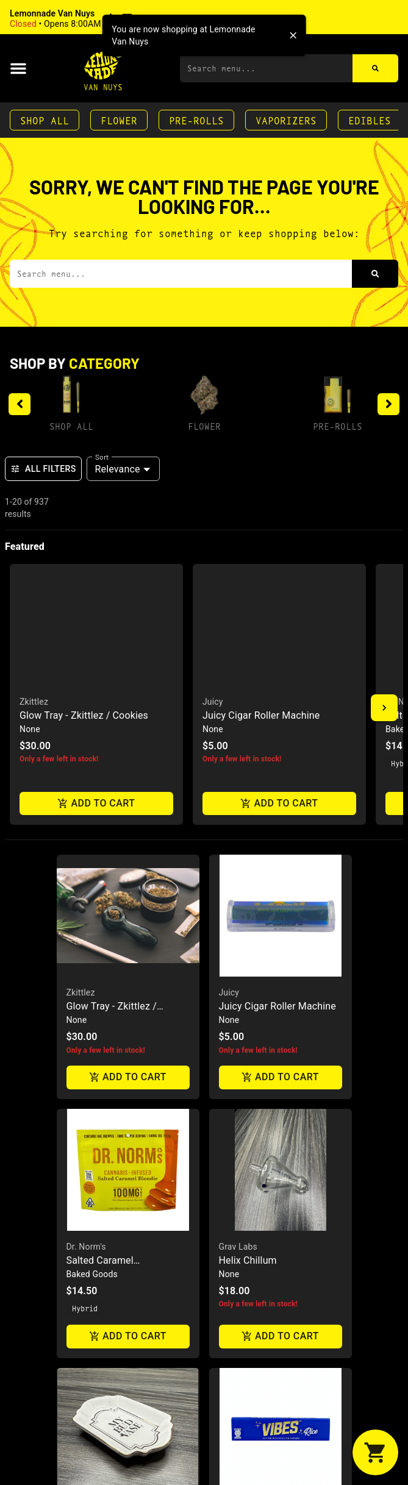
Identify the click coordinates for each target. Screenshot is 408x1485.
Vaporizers (286, 120)
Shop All (44, 120)
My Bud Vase (91, 1195)
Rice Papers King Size (267, 1209)
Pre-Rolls (196, 120)
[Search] (375, 68)
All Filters (43, 468)
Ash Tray (85, 1209)
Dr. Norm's (86, 936)
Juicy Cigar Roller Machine (277, 696)
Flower (119, 120)
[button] (88, 19)
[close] (293, 35)
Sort (102, 456)
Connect (84, 1463)
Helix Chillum (248, 950)
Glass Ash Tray (251, 1463)
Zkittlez (80, 682)
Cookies (234, 1449)
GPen (76, 1449)
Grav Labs (238, 936)
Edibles (369, 120)
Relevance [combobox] (117, 469)
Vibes (230, 1195)
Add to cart (128, 767)
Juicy (229, 682)
